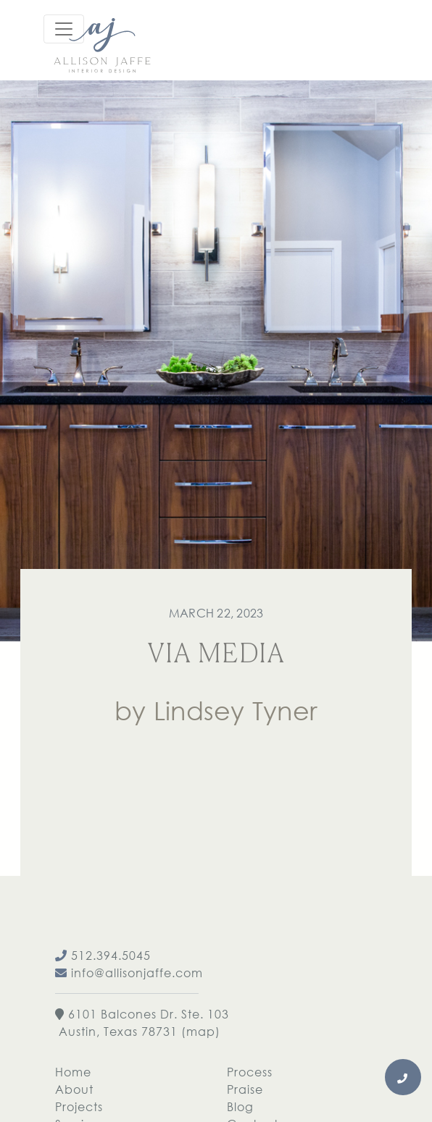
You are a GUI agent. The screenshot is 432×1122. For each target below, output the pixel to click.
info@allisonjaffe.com (129, 972)
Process (250, 1071)
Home (73, 1071)
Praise (245, 1089)
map (200, 1031)
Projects (79, 1106)
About (74, 1089)
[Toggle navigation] (63, 28)
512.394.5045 (103, 955)
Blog (240, 1106)
